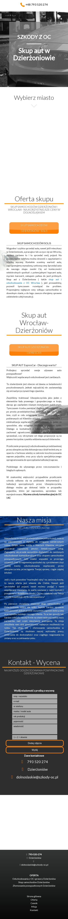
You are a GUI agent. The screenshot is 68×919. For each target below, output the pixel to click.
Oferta (34, 899)
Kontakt (34, 910)
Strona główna (34, 896)
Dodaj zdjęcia (35, 743)
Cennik (34, 903)
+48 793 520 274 (36, 4)
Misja (34, 906)
